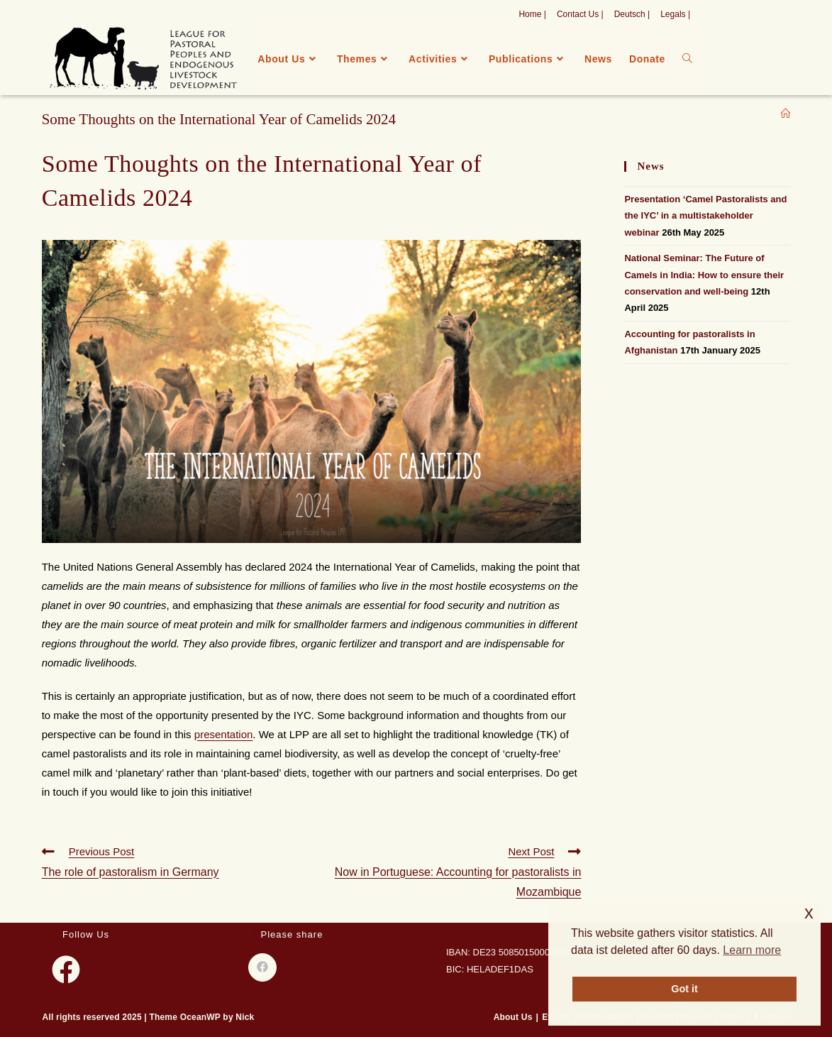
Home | (531, 14)
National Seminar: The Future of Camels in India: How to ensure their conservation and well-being (704, 275)
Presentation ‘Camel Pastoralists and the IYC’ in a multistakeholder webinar (705, 216)
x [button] (809, 912)
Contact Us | (580, 14)
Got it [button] (684, 988)
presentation (223, 734)
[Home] (785, 114)
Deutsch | (632, 14)
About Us (513, 1017)
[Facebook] (66, 969)
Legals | (675, 14)
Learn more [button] (752, 950)
